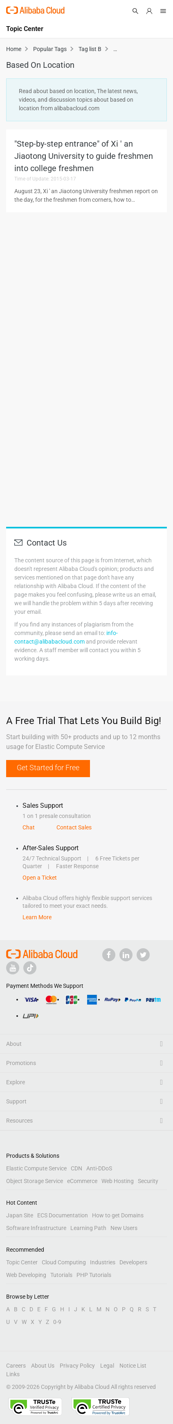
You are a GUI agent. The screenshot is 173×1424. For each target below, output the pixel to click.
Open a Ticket (39, 877)
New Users (123, 1228)
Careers (16, 1365)
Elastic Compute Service (36, 1168)
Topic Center (22, 1262)
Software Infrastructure (36, 1228)
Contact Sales (74, 827)
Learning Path (88, 1228)
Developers (133, 1262)
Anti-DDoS (99, 1168)
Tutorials (61, 1275)
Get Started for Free (48, 767)
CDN (76, 1168)
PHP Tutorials (93, 1275)
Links (13, 1374)
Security (148, 1181)
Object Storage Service (34, 1181)
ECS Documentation (62, 1215)
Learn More (37, 917)
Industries (102, 1262)
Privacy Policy (77, 1365)
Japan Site (19, 1215)
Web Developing (26, 1275)
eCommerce (82, 1181)
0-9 (57, 1322)
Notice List (132, 1365)
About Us (42, 1365)
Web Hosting (117, 1181)
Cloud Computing (64, 1262)
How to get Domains (118, 1215)
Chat (28, 827)
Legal (107, 1365)
